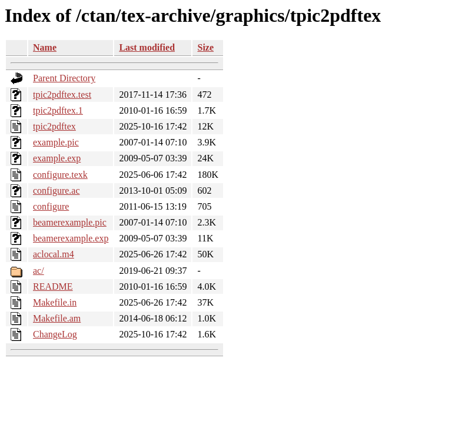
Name (44, 47)
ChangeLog (55, 334)
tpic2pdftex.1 (58, 110)
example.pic (56, 142)
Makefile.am (57, 318)
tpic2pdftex (54, 126)
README (53, 286)
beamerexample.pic (70, 222)
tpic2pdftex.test (62, 95)
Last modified (147, 47)
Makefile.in (55, 302)
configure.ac (56, 191)
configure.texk (60, 175)
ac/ (38, 271)
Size (205, 47)
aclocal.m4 (53, 254)
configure (51, 206)
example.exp (57, 158)
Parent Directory (64, 78)
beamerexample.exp (70, 238)
